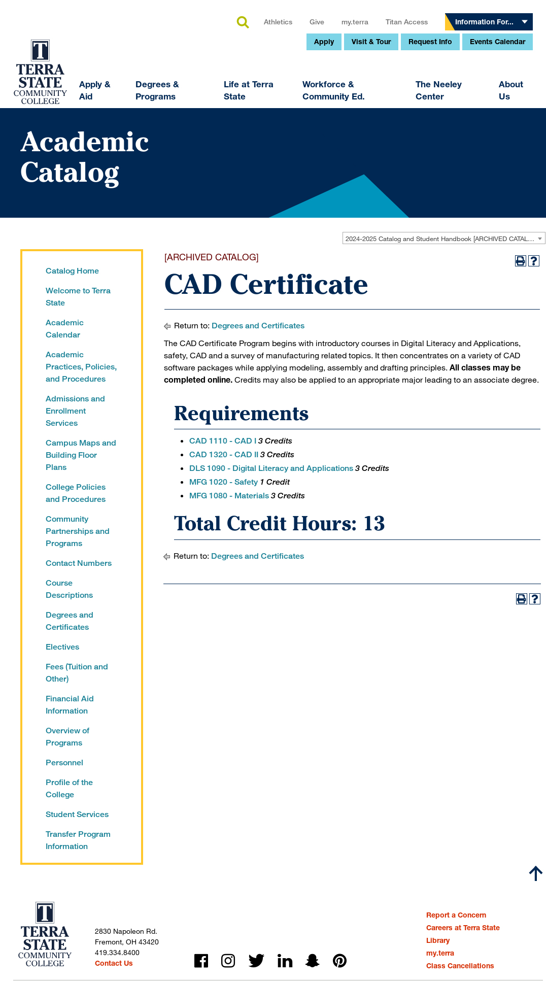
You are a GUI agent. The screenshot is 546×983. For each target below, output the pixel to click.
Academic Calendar (65, 329)
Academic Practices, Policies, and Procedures (81, 367)
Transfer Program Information (78, 840)
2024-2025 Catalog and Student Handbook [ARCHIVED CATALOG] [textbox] (442, 238)
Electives (62, 647)
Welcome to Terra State (78, 297)
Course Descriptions (69, 589)
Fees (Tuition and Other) (77, 673)
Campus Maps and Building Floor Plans (81, 455)
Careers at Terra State (463, 927)
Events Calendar (429, 118)
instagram (228, 961)
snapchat (312, 961)
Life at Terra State (180, 167)
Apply (255, 118)
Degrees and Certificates (69, 621)
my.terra (286, 98)
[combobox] (444, 238)
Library (438, 940)
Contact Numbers (79, 563)
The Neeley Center (370, 167)
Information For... (416, 98)
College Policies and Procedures (76, 493)
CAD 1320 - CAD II (223, 454)
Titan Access (338, 98)
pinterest (340, 961)
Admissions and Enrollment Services (75, 411)
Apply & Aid (26, 167)
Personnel (64, 762)
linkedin (285, 961)
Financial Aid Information (70, 705)
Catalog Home (72, 271)
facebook (201, 961)
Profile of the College (69, 788)
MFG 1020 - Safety (223, 482)
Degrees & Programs (89, 167)
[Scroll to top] (536, 873)
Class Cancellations (460, 965)
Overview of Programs (67, 737)
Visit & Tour (302, 118)
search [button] (174, 100)
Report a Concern (456, 914)
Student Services (77, 814)
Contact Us (114, 963)
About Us (442, 167)
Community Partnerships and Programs (78, 531)
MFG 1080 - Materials (229, 495)
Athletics (209, 98)
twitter (256, 961)
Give (248, 98)
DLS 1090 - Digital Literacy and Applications (271, 468)
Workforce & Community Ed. (265, 167)
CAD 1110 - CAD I (222, 441)
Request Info (362, 118)
